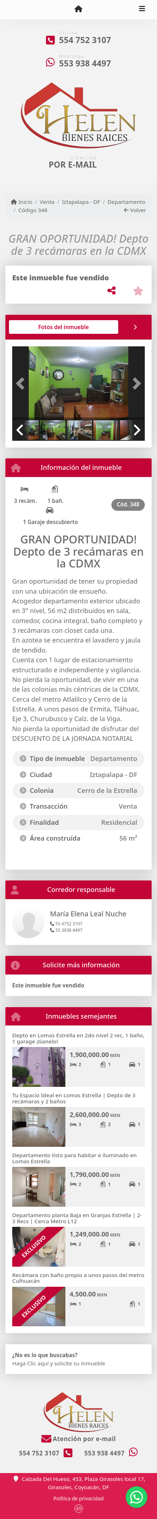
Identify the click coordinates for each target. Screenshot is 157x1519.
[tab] (39, 327)
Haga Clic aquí (30, 1363)
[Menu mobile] (78, 9)
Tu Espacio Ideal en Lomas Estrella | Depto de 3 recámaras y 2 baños (73, 1098)
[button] (22, 383)
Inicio (21, 201)
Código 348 (32, 210)
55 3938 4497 (66, 930)
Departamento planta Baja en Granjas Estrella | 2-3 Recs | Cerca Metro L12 (77, 1218)
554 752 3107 (85, 40)
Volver (135, 210)
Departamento (127, 201)
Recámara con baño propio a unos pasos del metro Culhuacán (78, 1278)
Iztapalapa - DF (81, 201)
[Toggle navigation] (142, 10)
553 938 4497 (85, 63)
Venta (47, 201)
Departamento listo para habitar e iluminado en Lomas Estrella (74, 1158)
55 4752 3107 (66, 924)
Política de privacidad (79, 1498)
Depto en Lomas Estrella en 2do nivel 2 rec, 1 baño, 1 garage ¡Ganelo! (78, 1038)
